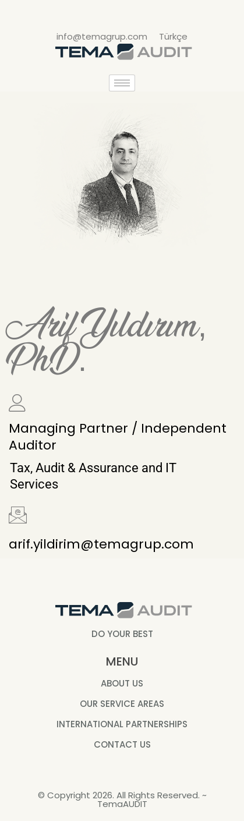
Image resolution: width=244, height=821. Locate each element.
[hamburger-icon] (122, 83)
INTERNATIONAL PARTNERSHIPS (122, 724)
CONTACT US (122, 744)
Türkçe (173, 36)
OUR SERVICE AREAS (122, 704)
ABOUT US (122, 683)
